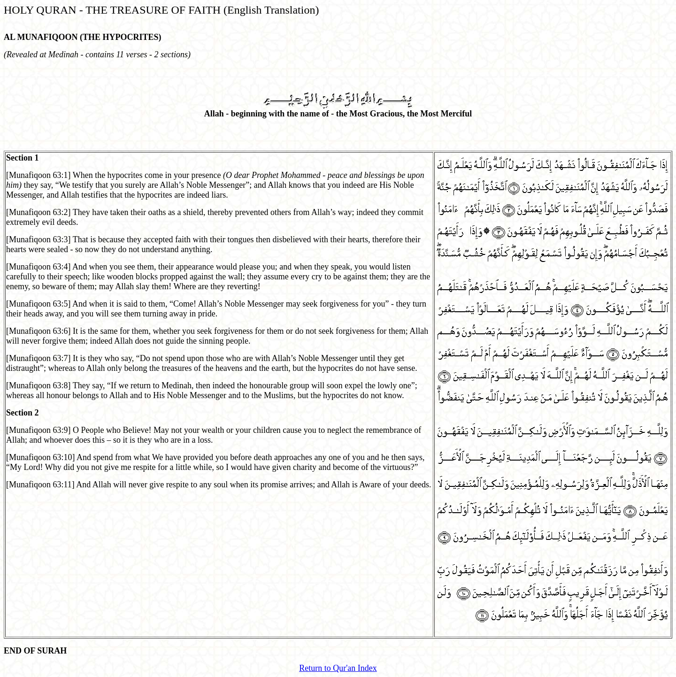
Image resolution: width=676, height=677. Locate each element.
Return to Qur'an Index (338, 668)
